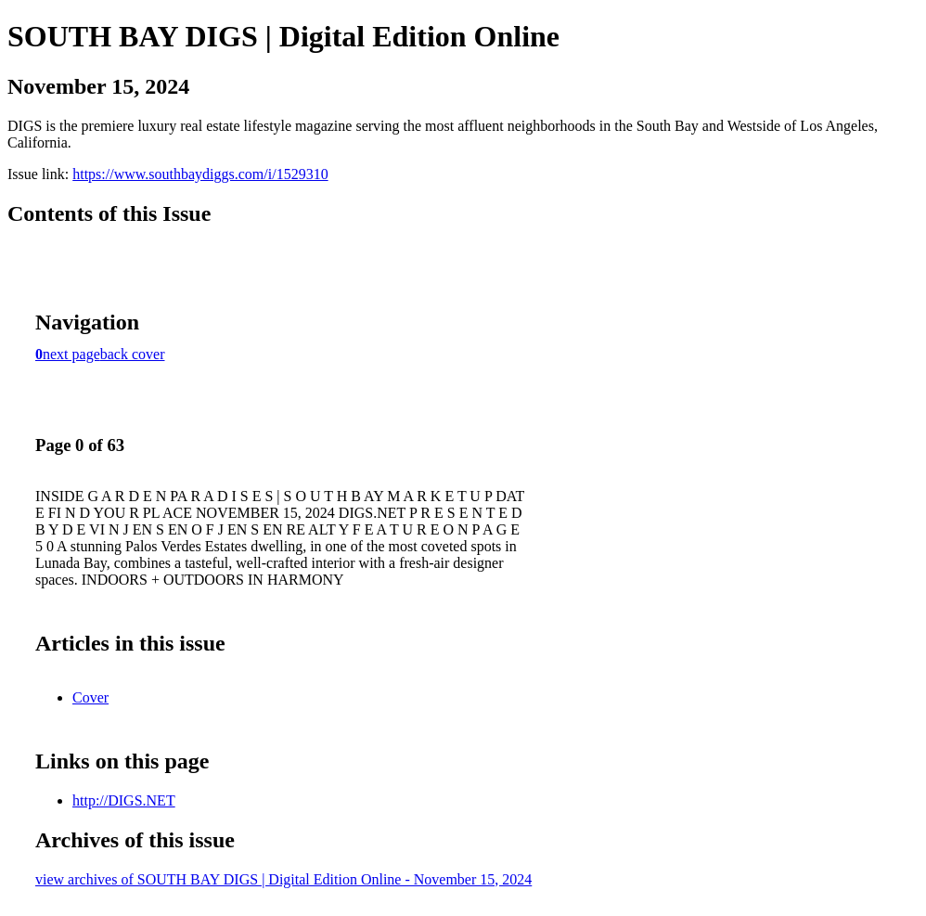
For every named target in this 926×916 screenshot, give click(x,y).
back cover (132, 354)
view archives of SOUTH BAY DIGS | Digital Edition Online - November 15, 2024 (283, 879)
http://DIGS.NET (123, 800)
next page (71, 354)
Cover (90, 697)
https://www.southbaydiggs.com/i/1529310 (200, 174)
